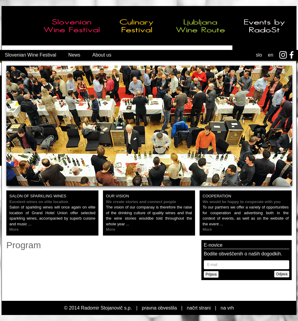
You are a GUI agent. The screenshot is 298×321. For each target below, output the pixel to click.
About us (101, 54)
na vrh (227, 307)
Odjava (281, 274)
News (74, 54)
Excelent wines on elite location (38, 201)
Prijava (211, 274)
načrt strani (199, 307)
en (270, 54)
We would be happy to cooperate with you (242, 201)
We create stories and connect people (141, 201)
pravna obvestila (159, 307)
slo (259, 54)
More (14, 229)
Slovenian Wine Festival (30, 54)
